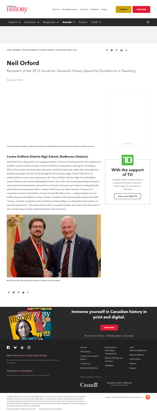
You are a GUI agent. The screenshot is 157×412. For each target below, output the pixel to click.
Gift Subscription (113, 336)
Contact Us (84, 9)
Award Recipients (64, 50)
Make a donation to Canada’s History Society (27, 355)
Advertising (85, 351)
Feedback (94, 9)
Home (9, 50)
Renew (101, 336)
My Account (90, 336)
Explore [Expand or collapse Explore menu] (13, 22)
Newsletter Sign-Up (70, 9)
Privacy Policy (43, 409)
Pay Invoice (129, 336)
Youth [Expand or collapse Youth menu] (94, 22)
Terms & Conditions (55, 409)
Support (133, 368)
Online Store (135, 359)
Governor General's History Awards (38, 50)
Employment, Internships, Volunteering (111, 350)
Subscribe (141, 9)
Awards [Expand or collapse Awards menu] (67, 22)
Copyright (10, 409)
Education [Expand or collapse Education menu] (30, 22)
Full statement (35, 406)
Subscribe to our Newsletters (19, 371)
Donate (123, 9)
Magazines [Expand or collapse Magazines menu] (49, 22)
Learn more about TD (127, 196)
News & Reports (136, 355)
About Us (56, 9)
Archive (83, 22)
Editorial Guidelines (89, 368)
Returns (132, 363)
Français (104, 9)
